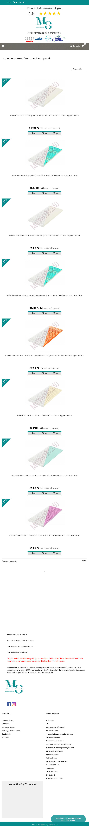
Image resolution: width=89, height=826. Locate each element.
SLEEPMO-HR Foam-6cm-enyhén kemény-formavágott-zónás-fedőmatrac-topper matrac (44, 355)
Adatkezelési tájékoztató (55, 727)
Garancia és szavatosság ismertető (60, 734)
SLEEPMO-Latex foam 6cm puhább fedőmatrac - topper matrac (44, 415)
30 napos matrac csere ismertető (58, 744)
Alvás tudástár (51, 772)
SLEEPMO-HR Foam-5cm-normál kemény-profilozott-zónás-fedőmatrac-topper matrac (44, 295)
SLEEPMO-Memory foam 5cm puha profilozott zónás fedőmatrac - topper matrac (44, 535)
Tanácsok (50, 768)
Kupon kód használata (55, 741)
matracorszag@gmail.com (17, 652)
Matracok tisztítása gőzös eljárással (60, 748)
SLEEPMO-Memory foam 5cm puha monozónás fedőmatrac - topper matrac (44, 475)
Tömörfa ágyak (8, 720)
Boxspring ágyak (8, 727)
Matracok (5, 724)
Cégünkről (50, 720)
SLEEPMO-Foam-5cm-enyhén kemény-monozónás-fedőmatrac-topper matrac (44, 115)
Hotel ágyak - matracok (11, 731)
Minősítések (50, 775)
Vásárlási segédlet (53, 737)
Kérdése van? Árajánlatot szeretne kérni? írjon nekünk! (68, 819)
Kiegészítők (6, 734)
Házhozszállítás (52, 731)
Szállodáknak (51, 758)
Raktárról (5, 737)
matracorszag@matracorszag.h (19, 646)
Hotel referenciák (52, 754)
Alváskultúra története (54, 751)
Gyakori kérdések (52, 765)
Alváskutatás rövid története (56, 761)
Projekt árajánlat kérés (54, 778)
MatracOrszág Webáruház (22, 784)
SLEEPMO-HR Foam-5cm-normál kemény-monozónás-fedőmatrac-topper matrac (44, 235)
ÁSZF (48, 724)
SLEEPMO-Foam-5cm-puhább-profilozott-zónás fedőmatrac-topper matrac (44, 175)
